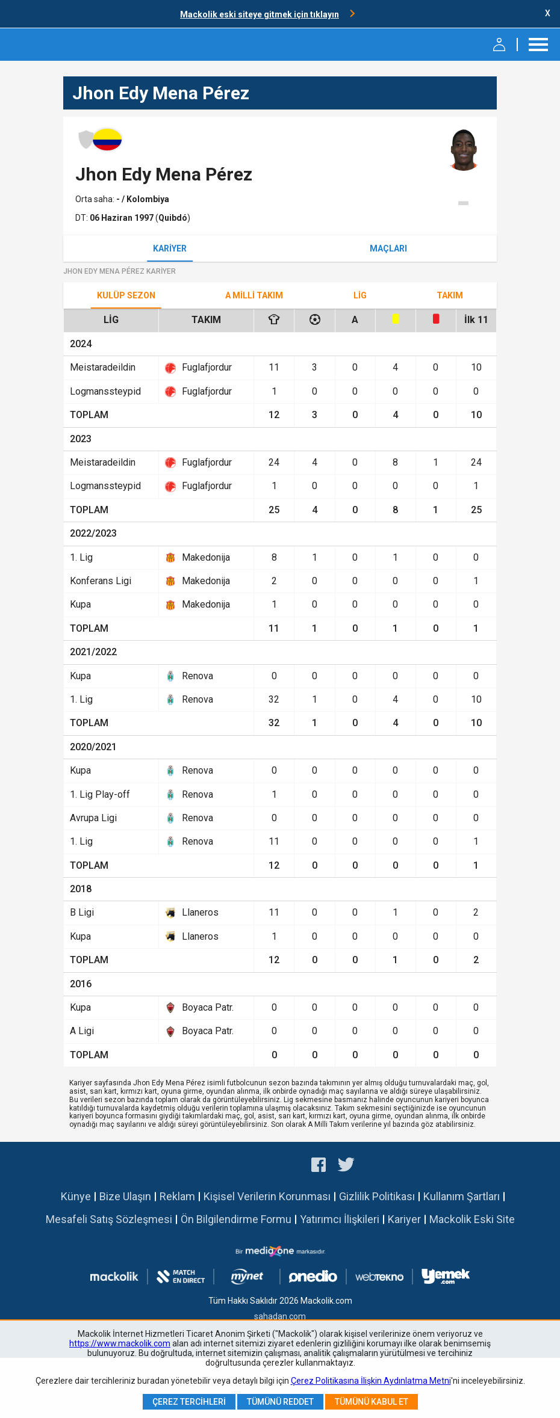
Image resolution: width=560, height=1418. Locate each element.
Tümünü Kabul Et (371, 1402)
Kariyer (170, 248)
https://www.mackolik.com (119, 1343)
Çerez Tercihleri (189, 1402)
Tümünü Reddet (280, 1402)
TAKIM (450, 295)
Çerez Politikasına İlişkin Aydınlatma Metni (371, 1381)
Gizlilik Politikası (377, 1196)
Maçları (388, 248)
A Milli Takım (254, 295)
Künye (76, 1196)
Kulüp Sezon (126, 295)
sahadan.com (280, 1316)
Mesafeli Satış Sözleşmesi (109, 1219)
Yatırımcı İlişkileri (339, 1219)
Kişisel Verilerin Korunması (267, 1196)
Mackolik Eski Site (472, 1219)
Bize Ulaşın (125, 1196)
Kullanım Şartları (461, 1196)
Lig (360, 295)
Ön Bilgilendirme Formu (236, 1219)
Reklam (177, 1196)
